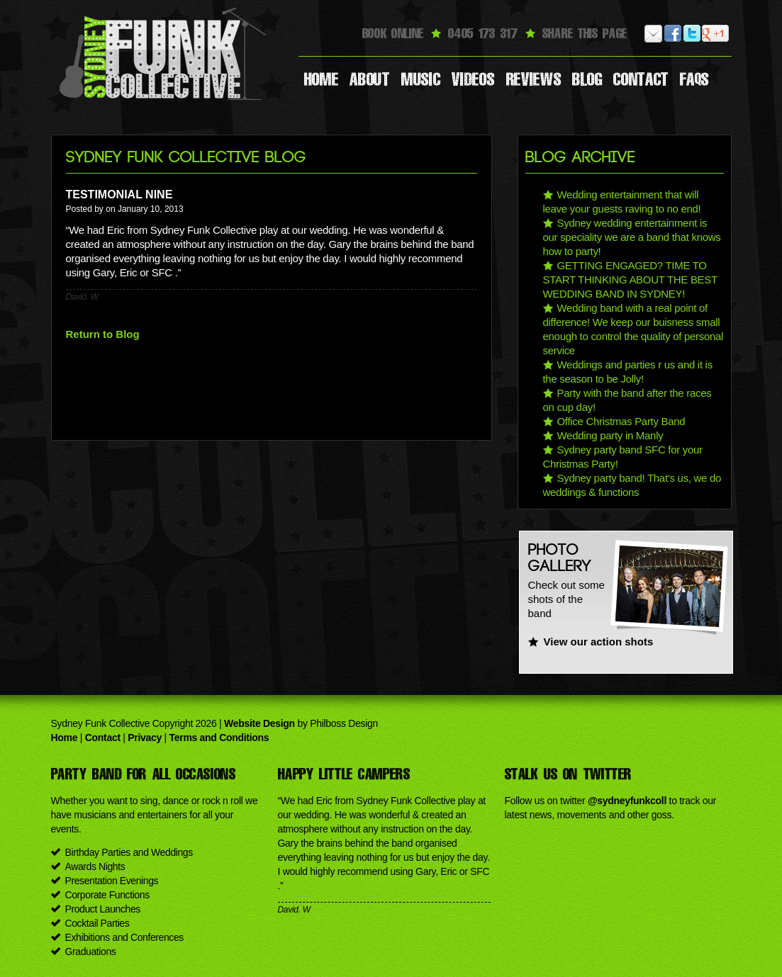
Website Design (259, 723)
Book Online (393, 33)
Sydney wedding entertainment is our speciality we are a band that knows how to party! (632, 237)
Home (321, 79)
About (370, 79)
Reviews (534, 79)
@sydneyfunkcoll (627, 800)
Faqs (694, 79)
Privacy (145, 737)
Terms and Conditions (219, 737)
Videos (473, 79)
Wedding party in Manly (610, 435)
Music (421, 79)
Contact (641, 79)
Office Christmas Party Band (621, 421)
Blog (587, 79)
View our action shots (599, 642)
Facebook (673, 34)
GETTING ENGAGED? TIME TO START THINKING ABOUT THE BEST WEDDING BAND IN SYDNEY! (630, 279)
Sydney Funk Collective (164, 53)
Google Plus (711, 34)
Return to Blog (103, 334)
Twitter (692, 34)
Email (654, 34)
